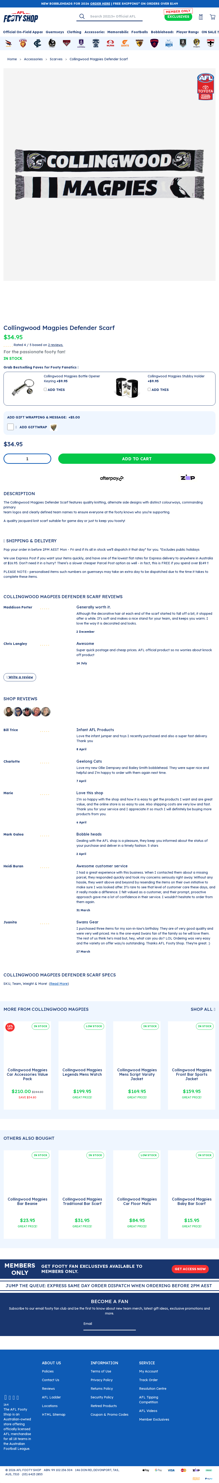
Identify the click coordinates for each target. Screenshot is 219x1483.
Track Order (148, 1380)
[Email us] (5, 1397)
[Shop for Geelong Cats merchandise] (96, 43)
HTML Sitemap (53, 1414)
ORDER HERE (100, 3)
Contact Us (50, 1380)
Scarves (56, 59)
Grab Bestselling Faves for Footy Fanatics (41, 367)
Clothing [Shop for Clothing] (74, 32)
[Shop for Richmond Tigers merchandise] (196, 43)
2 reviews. (55, 345)
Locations (50, 1406)
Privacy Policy (102, 1380)
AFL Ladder (51, 1397)
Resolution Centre (152, 1389)
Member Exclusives (154, 1419)
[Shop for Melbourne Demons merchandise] (154, 43)
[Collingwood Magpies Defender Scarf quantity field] (27, 459)
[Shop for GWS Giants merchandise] (125, 43)
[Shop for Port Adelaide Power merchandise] (183, 43)
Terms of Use (101, 1371)
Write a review (20, 677)
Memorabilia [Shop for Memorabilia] (118, 32)
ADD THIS (56, 390)
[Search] (82, 16)
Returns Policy (102, 1389)
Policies (48, 1371)
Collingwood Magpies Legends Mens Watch (82, 1072)
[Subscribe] (131, 1325)
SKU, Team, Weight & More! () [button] (36, 984)
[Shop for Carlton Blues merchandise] (37, 43)
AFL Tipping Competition (148, 1399)
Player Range (187, 32)
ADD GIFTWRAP (36, 427)
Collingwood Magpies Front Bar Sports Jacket (192, 1074)
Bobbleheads (162, 32)
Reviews (48, 1389)
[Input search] (114, 16)
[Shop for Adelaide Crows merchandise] (8, 43)
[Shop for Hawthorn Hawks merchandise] (139, 43)
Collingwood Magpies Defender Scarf (99, 59)
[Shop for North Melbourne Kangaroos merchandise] (169, 43)
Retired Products (104, 1406)
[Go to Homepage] (20, 16)
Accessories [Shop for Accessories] (95, 32)
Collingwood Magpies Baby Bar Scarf (192, 1201)
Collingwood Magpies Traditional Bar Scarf (82, 1201)
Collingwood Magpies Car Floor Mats (137, 1201)
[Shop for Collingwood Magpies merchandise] (52, 43)
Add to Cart (137, 458)
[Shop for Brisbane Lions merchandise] (23, 43)
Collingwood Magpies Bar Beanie (27, 1201)
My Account (148, 1371)
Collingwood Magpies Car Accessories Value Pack (27, 1074)
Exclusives (178, 16)
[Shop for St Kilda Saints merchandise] (210, 43)
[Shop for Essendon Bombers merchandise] (66, 43)
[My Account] (198, 17)
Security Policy (102, 1397)
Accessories (33, 59)
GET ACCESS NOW (190, 1269)
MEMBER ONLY (178, 11)
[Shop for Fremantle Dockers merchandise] (81, 43)
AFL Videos (148, 1411)
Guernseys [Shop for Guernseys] (55, 32)
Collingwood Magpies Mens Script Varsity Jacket (137, 1074)
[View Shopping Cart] (210, 17)
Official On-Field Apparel (24, 32)
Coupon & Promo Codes (109, 1414)
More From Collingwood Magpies (46, 1009)
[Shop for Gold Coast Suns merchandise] (110, 43)
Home (12, 59)
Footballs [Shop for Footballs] (139, 32)
